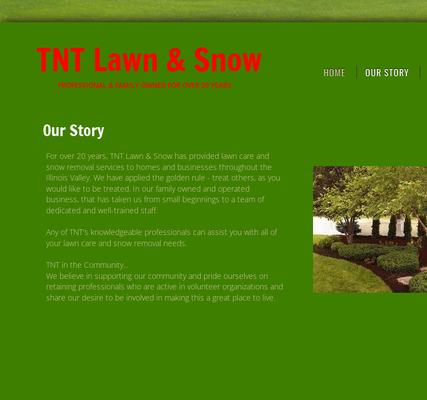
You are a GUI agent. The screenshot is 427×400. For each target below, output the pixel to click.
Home (335, 72)
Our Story (387, 72)
